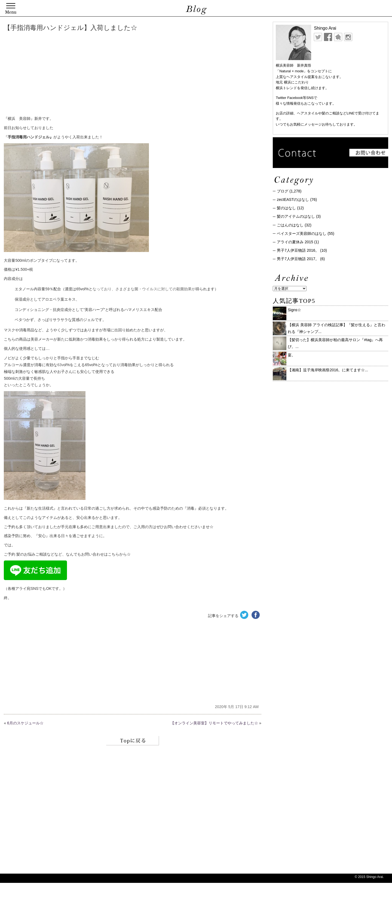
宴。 (291, 355)
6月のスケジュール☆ (25, 723)
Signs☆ (294, 310)
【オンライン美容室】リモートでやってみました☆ (214, 723)
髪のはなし (286, 208)
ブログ (282, 191)
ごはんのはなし (290, 225)
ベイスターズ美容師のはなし (301, 233)
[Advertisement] (87, 75)
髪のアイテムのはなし (296, 216)
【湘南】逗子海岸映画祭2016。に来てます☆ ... (328, 370)
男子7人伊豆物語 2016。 (298, 250)
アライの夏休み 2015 (295, 242)
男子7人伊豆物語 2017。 (298, 259)
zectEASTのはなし (293, 199)
